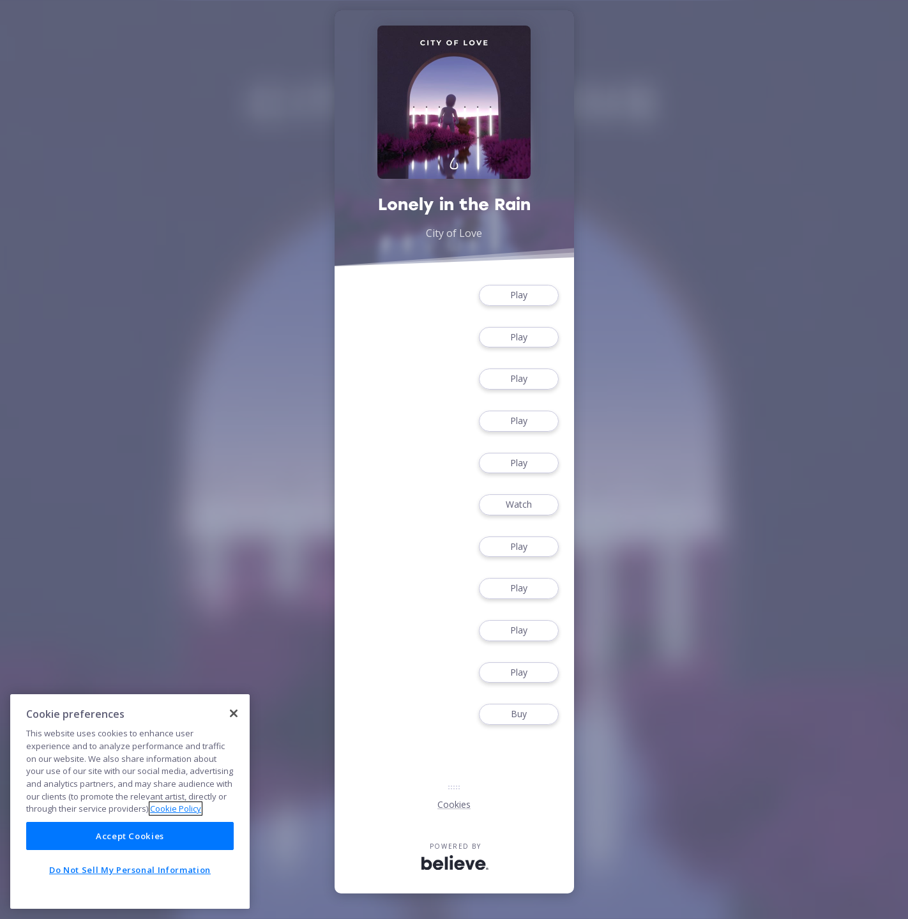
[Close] (234, 713)
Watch (518, 505)
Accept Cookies (130, 836)
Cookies (454, 804)
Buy (518, 714)
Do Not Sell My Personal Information (130, 870)
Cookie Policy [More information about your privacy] (175, 808)
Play (518, 295)
